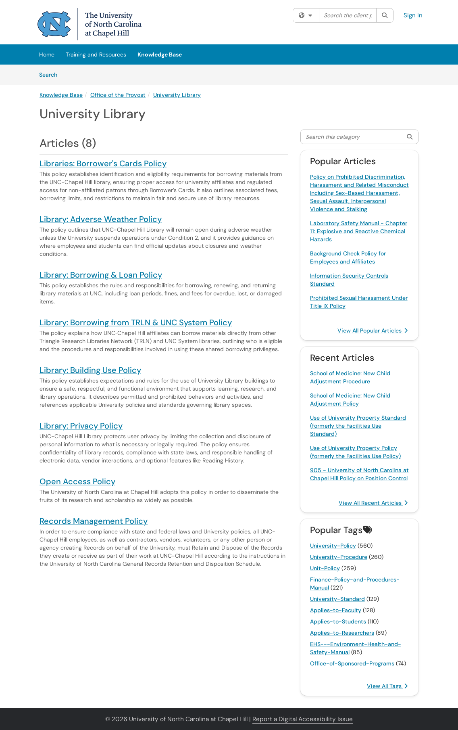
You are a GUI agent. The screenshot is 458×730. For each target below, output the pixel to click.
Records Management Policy (94, 521)
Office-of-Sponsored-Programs (352, 663)
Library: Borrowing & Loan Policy (101, 275)
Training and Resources (96, 54)
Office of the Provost (118, 94)
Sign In (413, 15)
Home (46, 54)
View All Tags (387, 686)
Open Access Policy (77, 481)
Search (51, 74)
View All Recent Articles (373, 502)
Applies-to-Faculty (335, 610)
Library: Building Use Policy (90, 370)
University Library (177, 94)
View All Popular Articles (372, 330)
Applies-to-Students (338, 621)
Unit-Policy (325, 568)
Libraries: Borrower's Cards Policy (103, 163)
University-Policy (333, 545)
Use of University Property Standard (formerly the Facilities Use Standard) (358, 425)
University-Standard (337, 598)
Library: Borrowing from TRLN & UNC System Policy (136, 322)
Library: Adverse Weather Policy (101, 219)
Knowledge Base (159, 54)
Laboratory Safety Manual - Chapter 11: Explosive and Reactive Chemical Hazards (358, 231)
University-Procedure (338, 557)
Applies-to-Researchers (342, 632)
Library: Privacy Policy (81, 425)
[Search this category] (351, 137)
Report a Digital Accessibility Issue (302, 719)
